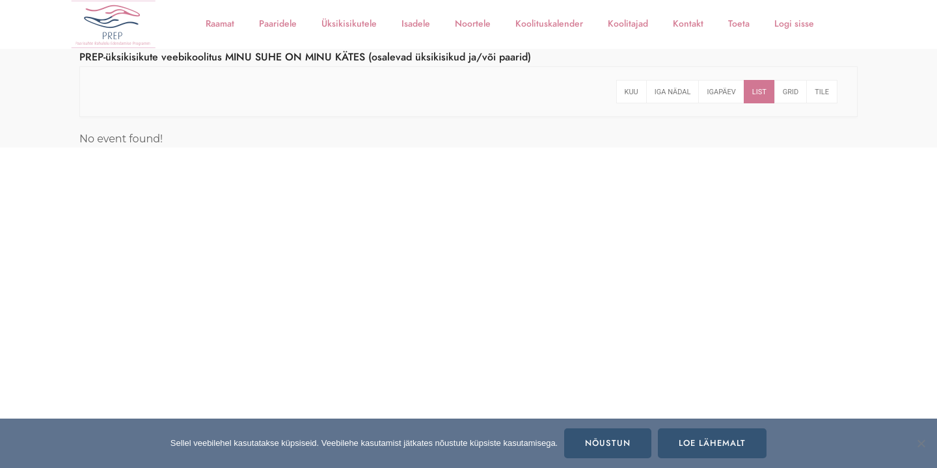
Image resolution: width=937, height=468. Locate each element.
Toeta (739, 24)
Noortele (473, 24)
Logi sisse (794, 24)
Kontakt (688, 24)
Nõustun (608, 443)
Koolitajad (628, 24)
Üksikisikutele (349, 24)
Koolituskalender (549, 24)
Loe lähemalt (712, 443)
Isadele (415, 24)
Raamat (220, 24)
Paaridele (278, 24)
